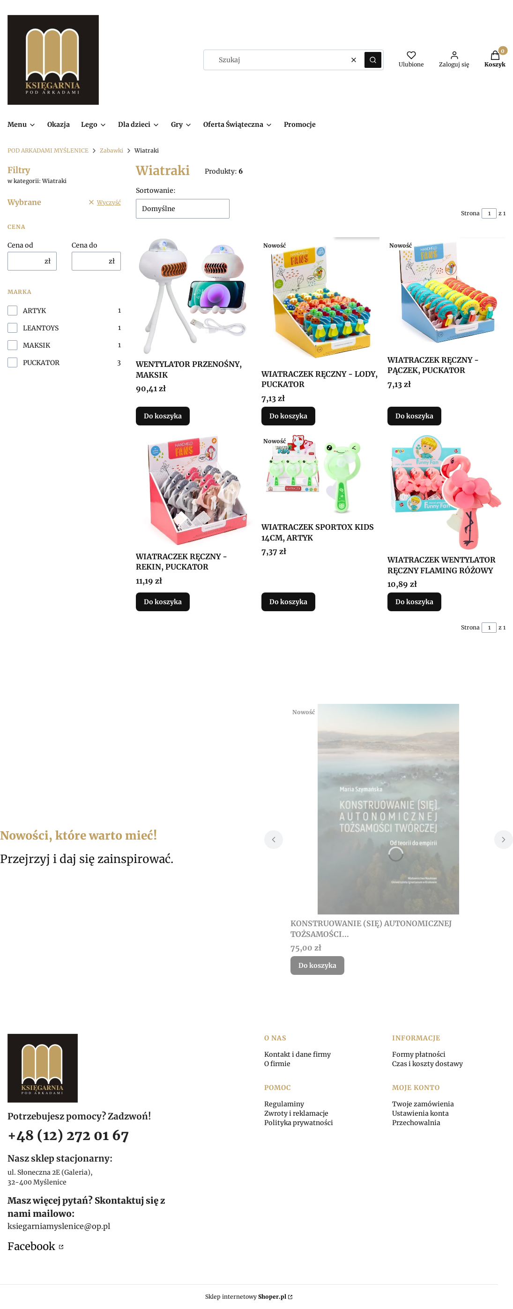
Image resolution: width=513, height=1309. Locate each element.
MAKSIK (36, 345)
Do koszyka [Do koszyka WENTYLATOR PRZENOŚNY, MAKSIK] (163, 416)
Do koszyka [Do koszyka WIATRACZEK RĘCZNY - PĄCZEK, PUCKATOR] (414, 416)
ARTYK (34, 311)
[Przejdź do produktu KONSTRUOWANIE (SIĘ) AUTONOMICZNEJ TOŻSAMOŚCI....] (388, 809)
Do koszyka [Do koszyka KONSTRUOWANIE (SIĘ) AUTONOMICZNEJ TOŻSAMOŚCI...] (317, 965)
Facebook (32, 1246)
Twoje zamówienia (423, 1104)
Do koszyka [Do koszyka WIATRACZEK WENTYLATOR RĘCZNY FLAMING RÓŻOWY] (414, 602)
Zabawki (111, 150)
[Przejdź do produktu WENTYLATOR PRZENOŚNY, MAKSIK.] (195, 296)
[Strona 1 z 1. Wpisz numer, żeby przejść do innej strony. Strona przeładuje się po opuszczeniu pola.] (489, 213)
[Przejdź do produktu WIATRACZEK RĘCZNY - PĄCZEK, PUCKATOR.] (446, 294)
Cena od (20, 245)
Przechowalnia (416, 1123)
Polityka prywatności (298, 1123)
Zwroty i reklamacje (296, 1113)
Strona (470, 213)
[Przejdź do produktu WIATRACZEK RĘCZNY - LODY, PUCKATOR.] (320, 301)
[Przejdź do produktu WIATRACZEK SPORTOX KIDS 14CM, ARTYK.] (320, 475)
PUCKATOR (41, 362)
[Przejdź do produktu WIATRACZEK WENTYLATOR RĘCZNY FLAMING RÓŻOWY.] (446, 492)
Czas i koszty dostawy (427, 1064)
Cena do (84, 245)
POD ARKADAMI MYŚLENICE (48, 150)
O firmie (277, 1064)
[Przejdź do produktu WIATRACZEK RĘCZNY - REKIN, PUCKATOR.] (195, 490)
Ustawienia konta (420, 1113)
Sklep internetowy (245, 1296)
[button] (372, 60)
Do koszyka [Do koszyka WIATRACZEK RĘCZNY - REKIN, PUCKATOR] (163, 602)
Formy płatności (419, 1054)
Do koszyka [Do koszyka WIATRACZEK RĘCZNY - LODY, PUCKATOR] (288, 416)
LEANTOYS (41, 328)
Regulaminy (284, 1104)
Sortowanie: (156, 190)
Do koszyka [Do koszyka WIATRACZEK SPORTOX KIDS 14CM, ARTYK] (288, 602)
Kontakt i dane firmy (297, 1054)
